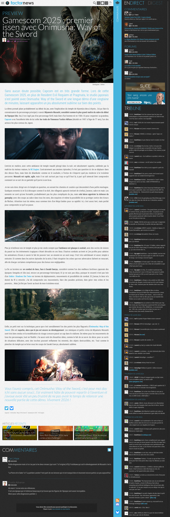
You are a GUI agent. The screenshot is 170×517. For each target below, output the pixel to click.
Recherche (94, 3)
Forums (130, 46)
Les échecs (127, 78)
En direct (134, 3)
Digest (155, 3)
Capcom (108, 84)
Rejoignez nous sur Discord (117, 504)
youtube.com (133, 194)
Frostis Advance (15, 39)
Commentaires (136, 9)
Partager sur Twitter (6, 408)
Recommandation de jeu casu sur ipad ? (137, 77)
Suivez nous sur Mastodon (117, 508)
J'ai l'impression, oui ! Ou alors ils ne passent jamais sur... (141, 56)
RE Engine (34, 169)
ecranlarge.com (146, 435)
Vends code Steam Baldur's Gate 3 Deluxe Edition (140, 55)
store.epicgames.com (135, 381)
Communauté (117, 247)
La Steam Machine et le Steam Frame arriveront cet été (142, 39)
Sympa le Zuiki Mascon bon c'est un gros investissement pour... (142, 30)
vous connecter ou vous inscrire (61, 509)
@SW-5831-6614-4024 (22, 41)
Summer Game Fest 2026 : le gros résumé (138, 17)
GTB (130, 12)
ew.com (142, 334)
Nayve (130, 72)
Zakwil (131, 24)
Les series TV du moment (132, 66)
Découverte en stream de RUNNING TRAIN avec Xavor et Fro (144, 28)
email (11, 41)
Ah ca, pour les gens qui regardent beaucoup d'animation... (141, 67)
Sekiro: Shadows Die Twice (20, 276)
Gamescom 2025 (32, 412)
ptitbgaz (131, 35)
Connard (131, 50)
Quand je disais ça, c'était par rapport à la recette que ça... (141, 19)
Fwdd (130, 61)
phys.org (153, 497)
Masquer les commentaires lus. (109, 449)
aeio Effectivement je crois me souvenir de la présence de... (141, 41)
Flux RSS (117, 500)
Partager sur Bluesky (11, 408)
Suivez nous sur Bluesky (117, 512)
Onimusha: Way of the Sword (18, 412)
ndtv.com (144, 503)
